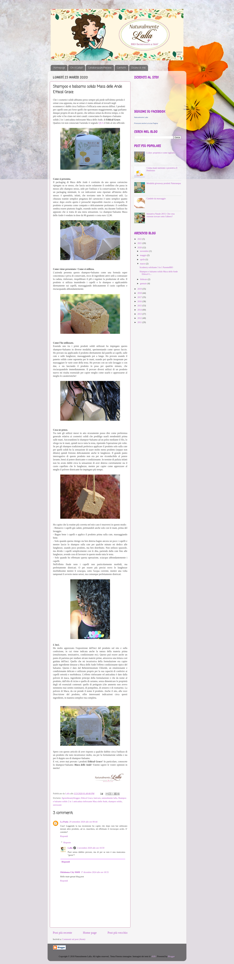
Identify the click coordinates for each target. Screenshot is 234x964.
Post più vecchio (117, 932)
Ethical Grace (87, 798)
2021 (139, 243)
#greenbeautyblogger (71, 798)
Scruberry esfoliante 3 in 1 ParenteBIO (156, 267)
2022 (139, 239)
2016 (139, 301)
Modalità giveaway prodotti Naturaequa (164, 183)
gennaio (143, 283)
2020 (139, 247)
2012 (139, 318)
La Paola (64, 822)
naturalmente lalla (109, 798)
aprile (143, 259)
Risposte (67, 842)
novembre (144, 251)
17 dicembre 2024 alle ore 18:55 (95, 872)
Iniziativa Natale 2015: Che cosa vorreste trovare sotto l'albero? (161, 215)
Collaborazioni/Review (99, 68)
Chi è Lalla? (76, 68)
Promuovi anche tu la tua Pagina (146, 123)
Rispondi (64, 836)
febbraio (144, 279)
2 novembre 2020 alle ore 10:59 (90, 848)
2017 (139, 297)
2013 (139, 314)
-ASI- (153, 956)
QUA (101, 123)
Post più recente (62, 932)
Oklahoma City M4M (70, 872)
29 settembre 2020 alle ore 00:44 (83, 822)
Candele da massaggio (156, 198)
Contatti (121, 68)
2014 (139, 310)
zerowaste (57, 805)
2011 (139, 322)
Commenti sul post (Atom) (73, 939)
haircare (97, 798)
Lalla (70, 848)
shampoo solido (115, 801)
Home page (90, 932)
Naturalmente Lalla (141, 117)
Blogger (171, 956)
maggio (143, 255)
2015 (139, 305)
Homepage (59, 68)
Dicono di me (138, 68)
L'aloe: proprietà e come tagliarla (161, 153)
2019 (139, 289)
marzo (143, 263)
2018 (139, 293)
